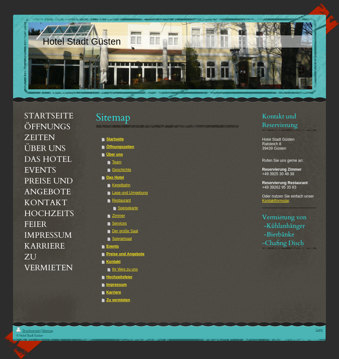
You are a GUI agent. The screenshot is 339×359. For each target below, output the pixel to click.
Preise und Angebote (125, 254)
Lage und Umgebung (130, 193)
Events (112, 246)
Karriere (113, 292)
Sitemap (47, 330)
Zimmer (118, 215)
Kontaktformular (275, 200)
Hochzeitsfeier (119, 277)
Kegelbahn (121, 185)
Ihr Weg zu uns (124, 269)
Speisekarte (128, 208)
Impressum (116, 284)
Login (319, 329)
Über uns (114, 154)
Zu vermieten (118, 300)
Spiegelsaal (122, 238)
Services (119, 223)
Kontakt (113, 261)
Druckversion (28, 330)
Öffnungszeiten (120, 147)
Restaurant (121, 200)
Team (116, 162)
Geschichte (121, 170)
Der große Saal (125, 231)
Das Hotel (115, 177)
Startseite (115, 139)
